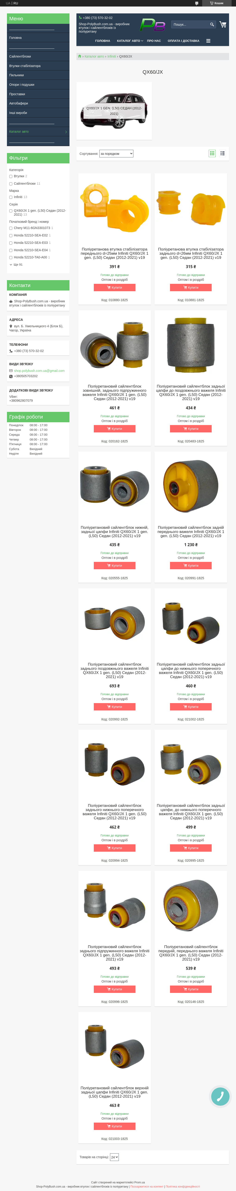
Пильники (16, 75)
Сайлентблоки (20, 56)
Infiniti (111, 56)
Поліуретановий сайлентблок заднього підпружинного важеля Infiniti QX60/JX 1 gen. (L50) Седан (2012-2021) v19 (114, 953)
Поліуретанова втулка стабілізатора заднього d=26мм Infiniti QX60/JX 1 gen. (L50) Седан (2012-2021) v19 (191, 253)
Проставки (17, 94)
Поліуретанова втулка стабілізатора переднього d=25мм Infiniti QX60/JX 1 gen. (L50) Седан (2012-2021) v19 (114, 253)
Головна (102, 41)
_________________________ (30, 28)
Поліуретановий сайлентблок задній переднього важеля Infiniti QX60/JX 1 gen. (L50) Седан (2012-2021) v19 (190, 532)
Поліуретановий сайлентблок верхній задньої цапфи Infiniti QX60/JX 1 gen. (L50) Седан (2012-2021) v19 (115, 1092)
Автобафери (18, 103)
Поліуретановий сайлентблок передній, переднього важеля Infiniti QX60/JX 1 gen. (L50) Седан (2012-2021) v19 (190, 953)
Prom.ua (139, 1182)
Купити (117, 287)
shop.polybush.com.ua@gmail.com (39, 371)
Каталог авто (128, 41)
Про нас (154, 41)
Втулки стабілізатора (25, 66)
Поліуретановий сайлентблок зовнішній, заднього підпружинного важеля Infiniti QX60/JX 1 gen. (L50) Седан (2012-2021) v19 (115, 392)
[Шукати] (212, 24)
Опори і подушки (21, 84)
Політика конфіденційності (183, 1186)
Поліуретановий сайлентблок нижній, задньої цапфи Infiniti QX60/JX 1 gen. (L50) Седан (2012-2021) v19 (114, 532)
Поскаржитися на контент (146, 1186)
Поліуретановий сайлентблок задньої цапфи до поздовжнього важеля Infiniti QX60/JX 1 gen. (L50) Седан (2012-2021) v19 (191, 392)
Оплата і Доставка (183, 41)
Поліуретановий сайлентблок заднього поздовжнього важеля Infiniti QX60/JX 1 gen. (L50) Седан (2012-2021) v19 (114, 670)
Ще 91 (18, 264)
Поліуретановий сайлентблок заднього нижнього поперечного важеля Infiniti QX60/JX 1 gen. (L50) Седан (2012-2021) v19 (115, 812)
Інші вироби (18, 113)
